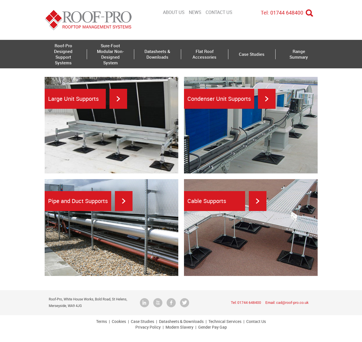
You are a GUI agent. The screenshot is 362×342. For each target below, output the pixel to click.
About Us (174, 12)
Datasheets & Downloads (157, 54)
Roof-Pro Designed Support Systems (63, 54)
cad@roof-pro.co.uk (292, 302)
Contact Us (219, 12)
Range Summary (298, 54)
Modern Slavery (179, 327)
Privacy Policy (148, 327)
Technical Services (224, 321)
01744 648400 (286, 13)
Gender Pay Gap (212, 327)
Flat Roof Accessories (204, 54)
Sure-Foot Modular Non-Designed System (110, 54)
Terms (101, 321)
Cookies (119, 321)
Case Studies (251, 54)
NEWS (195, 12)
